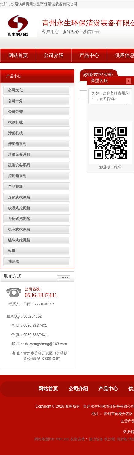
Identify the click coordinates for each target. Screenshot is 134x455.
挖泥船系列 (17, 176)
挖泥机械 (15, 122)
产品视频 (15, 187)
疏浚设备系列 (19, 165)
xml (66, 439)
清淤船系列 (17, 144)
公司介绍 (53, 55)
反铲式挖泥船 (19, 197)
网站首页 (18, 55)
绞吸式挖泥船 (19, 208)
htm (59, 439)
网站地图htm (44, 439)
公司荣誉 (15, 112)
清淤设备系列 (19, 154)
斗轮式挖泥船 (19, 219)
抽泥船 (13, 261)
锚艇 (11, 251)
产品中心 (89, 55)
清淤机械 (15, 133)
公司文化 (15, 90)
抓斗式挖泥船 (19, 229)
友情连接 (77, 439)
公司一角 (15, 101)
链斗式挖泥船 (19, 240)
